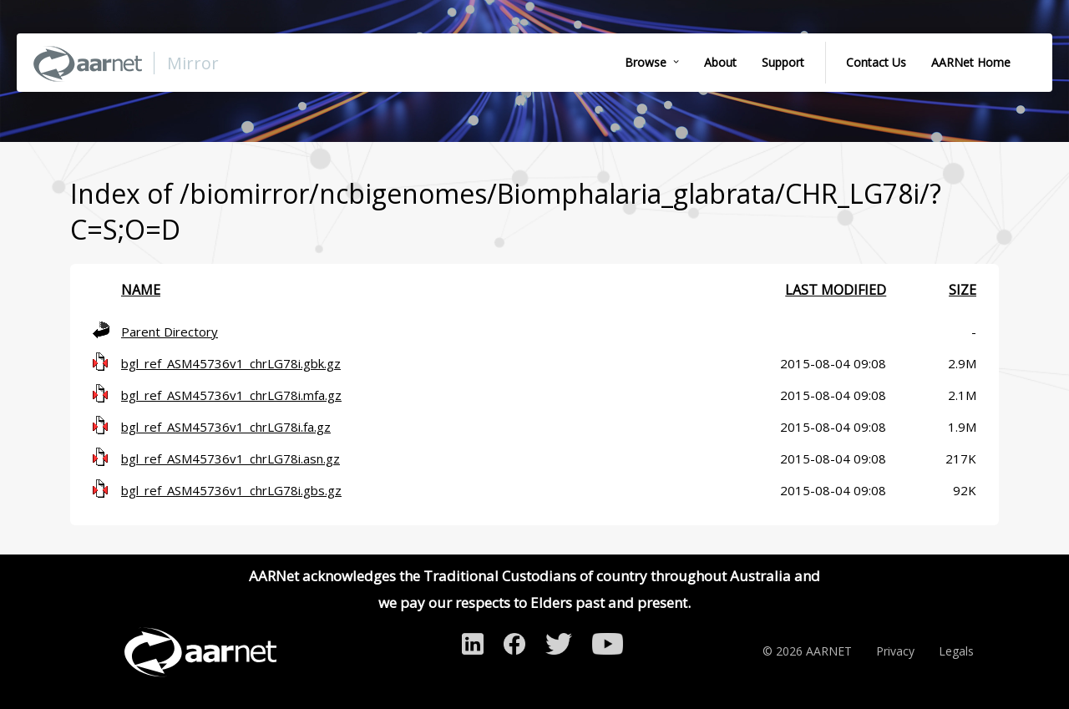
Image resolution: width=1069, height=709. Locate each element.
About (720, 62)
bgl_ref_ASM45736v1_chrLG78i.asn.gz (230, 458)
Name (140, 290)
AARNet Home (971, 62)
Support (783, 62)
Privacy (895, 651)
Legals (956, 651)
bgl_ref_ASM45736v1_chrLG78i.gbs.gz (231, 490)
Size (962, 290)
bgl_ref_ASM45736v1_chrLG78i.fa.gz (226, 426)
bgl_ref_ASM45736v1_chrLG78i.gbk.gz (231, 363)
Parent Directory (169, 331)
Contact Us (876, 62)
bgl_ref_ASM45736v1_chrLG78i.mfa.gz (231, 395)
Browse (645, 62)
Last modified (835, 290)
